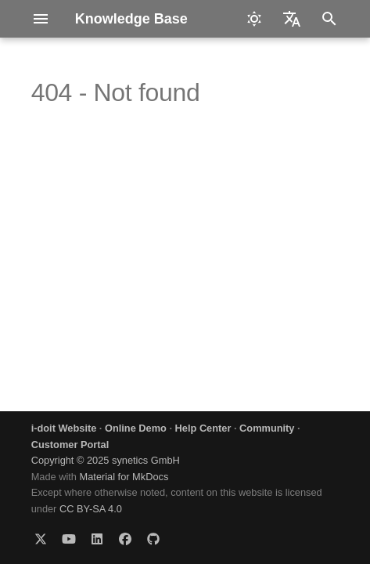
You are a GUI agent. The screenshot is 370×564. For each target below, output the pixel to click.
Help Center (203, 428)
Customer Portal (70, 444)
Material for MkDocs (124, 477)
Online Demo (136, 428)
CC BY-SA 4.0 (90, 509)
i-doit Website (64, 428)
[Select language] (291, 18)
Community (266, 428)
